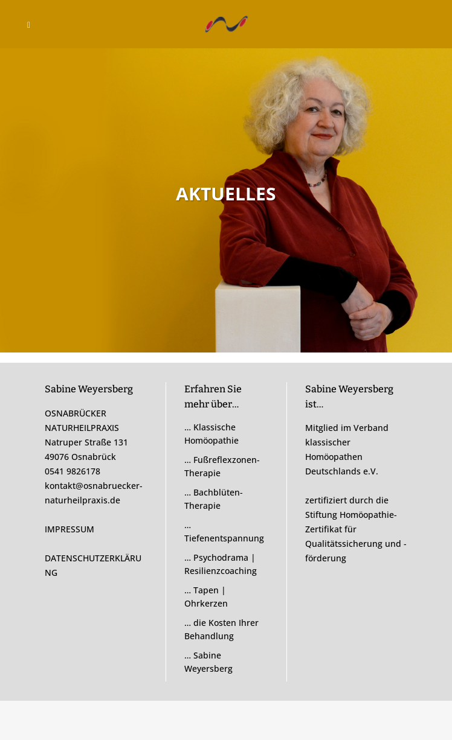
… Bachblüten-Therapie (213, 498)
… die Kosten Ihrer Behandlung (221, 629)
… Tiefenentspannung (224, 531)
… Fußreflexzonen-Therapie (222, 466)
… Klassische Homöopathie (211, 433)
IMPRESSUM (69, 529)
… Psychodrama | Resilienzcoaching (220, 564)
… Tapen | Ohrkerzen (206, 596)
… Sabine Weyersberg (208, 661)
